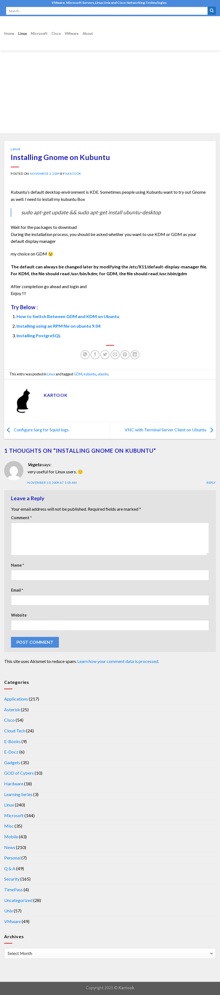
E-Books (12, 741)
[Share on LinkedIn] (134, 354)
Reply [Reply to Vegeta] (211, 482)
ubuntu (103, 374)
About (87, 33)
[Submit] (212, 11)
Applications (16, 698)
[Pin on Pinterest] (125, 354)
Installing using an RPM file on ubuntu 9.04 (58, 325)
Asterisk (12, 709)
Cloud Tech (14, 730)
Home (9, 33)
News (9, 847)
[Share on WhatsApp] (85, 354)
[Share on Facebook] (95, 354)
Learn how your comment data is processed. (118, 661)
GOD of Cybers (19, 772)
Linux (22, 33)
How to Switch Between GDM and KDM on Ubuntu (67, 316)
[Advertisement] (110, 91)
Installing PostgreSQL (38, 335)
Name (17, 565)
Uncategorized (18, 900)
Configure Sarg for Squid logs (36, 429)
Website (19, 615)
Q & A (9, 868)
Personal (12, 857)
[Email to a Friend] (115, 354)
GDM (78, 374)
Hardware (13, 783)
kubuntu (90, 374)
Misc (9, 825)
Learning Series (18, 794)
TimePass (13, 889)
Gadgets (12, 762)
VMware (72, 33)
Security (12, 878)
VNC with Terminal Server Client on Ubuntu (170, 429)
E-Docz (11, 751)
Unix (8, 910)
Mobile (11, 836)
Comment (21, 517)
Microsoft (39, 33)
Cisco (56, 33)
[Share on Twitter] (104, 354)
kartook (73, 173)
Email (17, 590)
